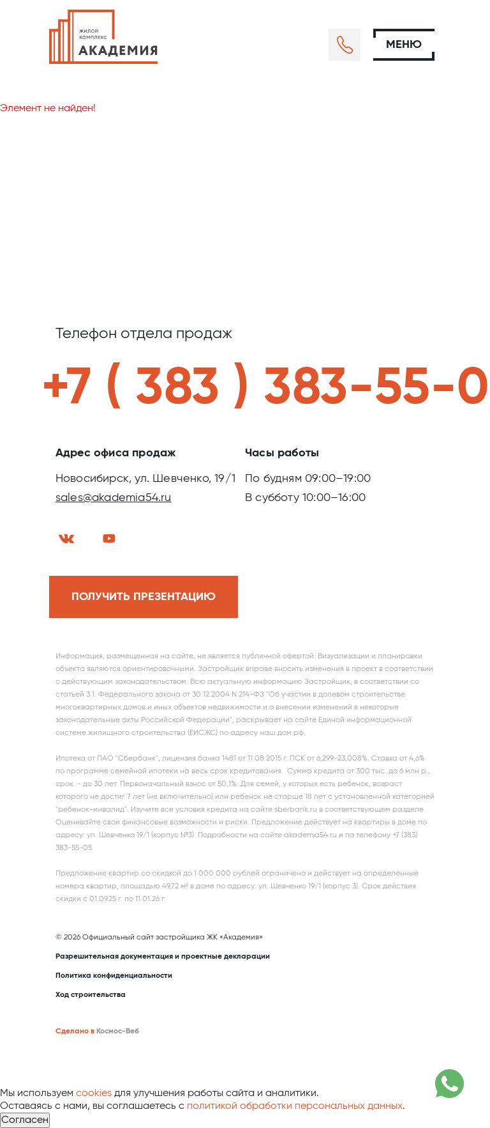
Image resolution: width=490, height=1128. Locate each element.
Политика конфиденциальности (114, 976)
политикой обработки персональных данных (295, 1106)
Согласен (24, 1120)
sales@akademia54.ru (114, 498)
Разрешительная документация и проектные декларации (163, 957)
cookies (94, 1093)
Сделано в (75, 1031)
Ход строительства (91, 995)
